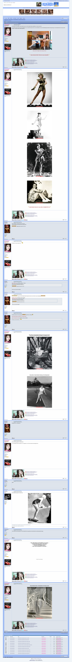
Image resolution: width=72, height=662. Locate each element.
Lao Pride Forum (6, 19)
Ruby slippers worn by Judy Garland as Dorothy (31, 213)
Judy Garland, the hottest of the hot (30, 216)
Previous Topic (63, 633)
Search (11, 18)
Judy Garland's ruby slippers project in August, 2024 (23, 653)
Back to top (5, 67)
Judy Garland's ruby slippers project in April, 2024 (23, 648)
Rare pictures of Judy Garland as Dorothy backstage (31, 215)
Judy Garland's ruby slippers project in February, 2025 (24, 641)
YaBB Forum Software (32, 660)
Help (8, 18)
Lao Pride (34, 658)
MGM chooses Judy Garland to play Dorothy (31, 212)
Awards (23, 18)
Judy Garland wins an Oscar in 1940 (30, 62)
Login (11, 2)
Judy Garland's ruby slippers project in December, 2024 (24, 646)
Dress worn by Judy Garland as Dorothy (30, 61)
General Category (11, 19)
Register (14, 2)
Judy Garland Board (15, 19)
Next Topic (66, 633)
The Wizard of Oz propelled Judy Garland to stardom (31, 60)
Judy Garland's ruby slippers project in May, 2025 (23, 639)
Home (6, 18)
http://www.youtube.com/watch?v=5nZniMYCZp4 (19, 316)
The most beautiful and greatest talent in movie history (31, 63)
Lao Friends (15, 18)
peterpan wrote (14, 297)
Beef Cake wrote (14, 283)
